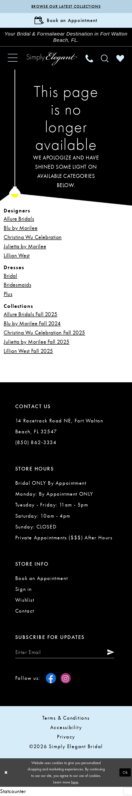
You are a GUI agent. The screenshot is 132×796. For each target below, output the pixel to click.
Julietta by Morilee (25, 246)
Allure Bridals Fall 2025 (30, 314)
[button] (12, 58)
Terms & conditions (66, 718)
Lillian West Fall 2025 (28, 351)
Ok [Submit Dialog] (125, 772)
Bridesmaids (17, 284)
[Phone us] (89, 58)
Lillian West (17, 255)
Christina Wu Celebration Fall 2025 (44, 332)
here (74, 782)
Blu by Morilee (20, 228)
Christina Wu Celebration (33, 237)
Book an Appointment (41, 578)
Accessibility (66, 727)
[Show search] (104, 58)
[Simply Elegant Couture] (52, 58)
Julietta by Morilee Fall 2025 (36, 341)
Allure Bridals (19, 218)
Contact (24, 611)
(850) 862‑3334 (36, 442)
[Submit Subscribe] (109, 652)
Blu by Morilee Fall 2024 (32, 323)
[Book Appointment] (66, 20)
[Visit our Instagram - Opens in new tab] (66, 678)
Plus (8, 293)
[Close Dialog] (5, 772)
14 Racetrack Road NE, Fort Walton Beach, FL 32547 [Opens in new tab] (59, 426)
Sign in (23, 589)
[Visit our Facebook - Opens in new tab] (51, 678)
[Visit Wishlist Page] (120, 58)
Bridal (10, 275)
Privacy (66, 736)
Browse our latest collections (66, 6)
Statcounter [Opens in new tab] (13, 791)
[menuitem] (12, 58)
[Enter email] (64, 652)
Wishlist (25, 600)
